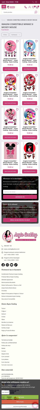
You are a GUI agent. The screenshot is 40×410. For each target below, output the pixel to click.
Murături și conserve (7, 322)
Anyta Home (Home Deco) (9, 288)
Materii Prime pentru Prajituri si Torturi (13, 293)
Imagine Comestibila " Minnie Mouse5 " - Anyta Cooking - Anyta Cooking (10, 128)
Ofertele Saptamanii (7, 280)
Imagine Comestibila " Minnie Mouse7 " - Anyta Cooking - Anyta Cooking (10, 162)
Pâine (3, 319)
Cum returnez (5, 362)
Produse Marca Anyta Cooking (10, 277)
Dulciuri (4, 314)
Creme (3, 317)
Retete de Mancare (7, 325)
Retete (3, 348)
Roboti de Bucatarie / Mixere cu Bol (11, 285)
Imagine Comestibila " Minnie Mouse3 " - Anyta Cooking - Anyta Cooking (10, 94)
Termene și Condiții (7, 340)
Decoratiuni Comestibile (8, 299)
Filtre (5, 34)
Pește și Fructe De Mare (8, 330)
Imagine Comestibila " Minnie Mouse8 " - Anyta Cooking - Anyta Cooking (29, 162)
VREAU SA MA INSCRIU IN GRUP (20, 220)
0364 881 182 (7, 246)
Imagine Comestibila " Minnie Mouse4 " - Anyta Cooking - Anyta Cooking (29, 94)
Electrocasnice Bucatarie (8, 282)
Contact (4, 351)
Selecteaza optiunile (10, 69)
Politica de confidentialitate (9, 343)
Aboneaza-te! (20, 197)
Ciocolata (4, 291)
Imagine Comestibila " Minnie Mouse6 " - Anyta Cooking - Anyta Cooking (29, 128)
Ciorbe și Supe (6, 328)
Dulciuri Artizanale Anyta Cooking (11, 296)
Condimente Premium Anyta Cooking (12, 274)
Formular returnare (7, 365)
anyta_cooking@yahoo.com (10, 249)
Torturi (3, 308)
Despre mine (5, 354)
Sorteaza (15, 34)
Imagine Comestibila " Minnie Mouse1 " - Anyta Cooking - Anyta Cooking (10, 60)
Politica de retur (6, 345)
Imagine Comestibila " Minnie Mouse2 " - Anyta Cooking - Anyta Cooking (29, 60)
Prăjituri (4, 311)
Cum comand (5, 356)
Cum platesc (5, 359)
